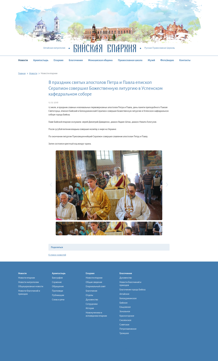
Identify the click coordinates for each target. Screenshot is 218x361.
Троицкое (124, 333)
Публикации (58, 295)
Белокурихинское (128, 298)
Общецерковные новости (30, 286)
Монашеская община (100, 60)
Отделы (89, 295)
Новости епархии (26, 278)
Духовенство (92, 299)
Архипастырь (40, 60)
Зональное (124, 311)
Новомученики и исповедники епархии (96, 314)
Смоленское (125, 320)
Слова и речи (58, 299)
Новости (23, 60)
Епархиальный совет (96, 286)
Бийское (123, 303)
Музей (151, 60)
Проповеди (57, 291)
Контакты (184, 60)
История (90, 308)
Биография (57, 278)
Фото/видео (167, 60)
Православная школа (130, 60)
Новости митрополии (28, 282)
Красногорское (126, 316)
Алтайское (124, 294)
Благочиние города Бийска (132, 289)
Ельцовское (125, 307)
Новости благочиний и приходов (29, 292)
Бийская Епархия (105, 48)
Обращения (58, 286)
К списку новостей (57, 255)
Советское (124, 324)
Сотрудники (91, 304)
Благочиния (76, 60)
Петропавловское (127, 329)
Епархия (58, 60)
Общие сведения (94, 282)
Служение (57, 282)
